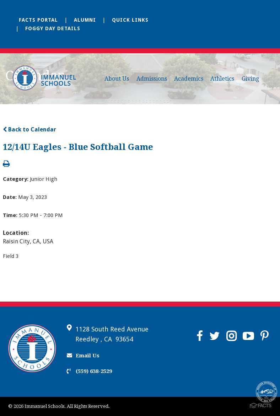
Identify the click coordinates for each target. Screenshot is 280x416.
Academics (188, 78)
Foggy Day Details (52, 28)
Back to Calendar (29, 129)
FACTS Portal (38, 20)
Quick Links (130, 20)
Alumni (85, 20)
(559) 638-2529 (89, 371)
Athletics (222, 78)
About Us (116, 78)
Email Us (83, 355)
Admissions (151, 78)
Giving (250, 78)
